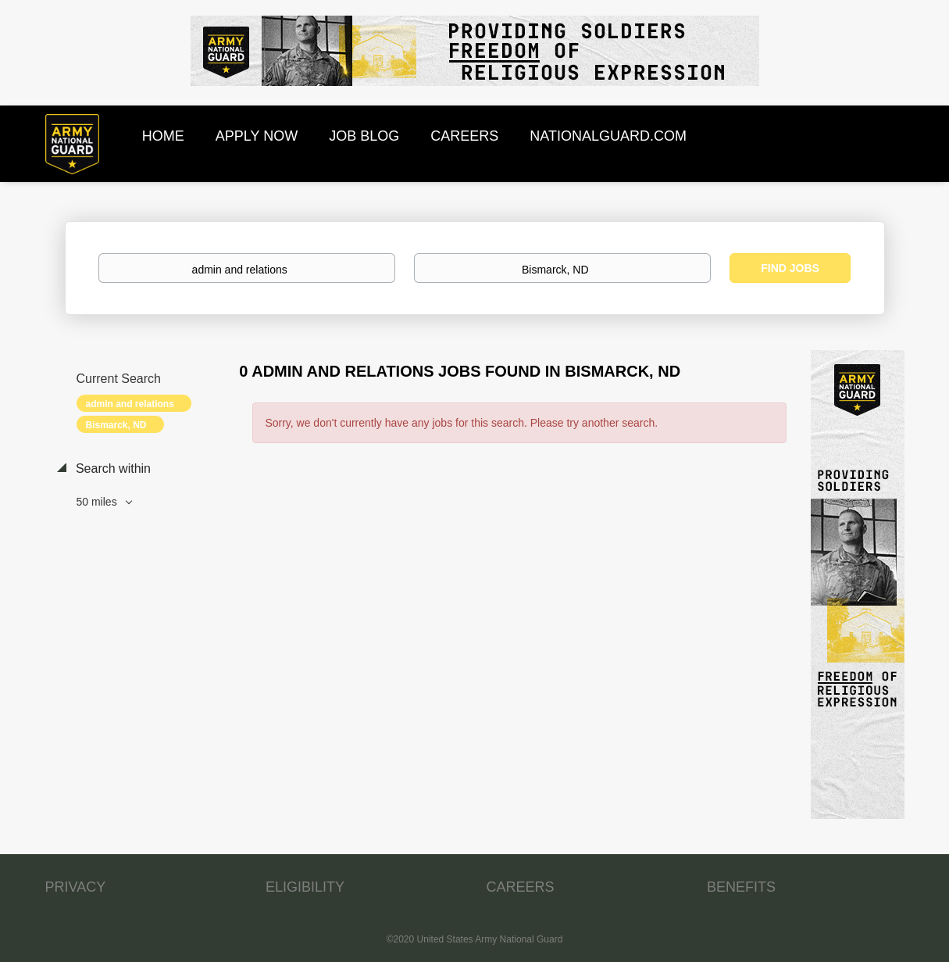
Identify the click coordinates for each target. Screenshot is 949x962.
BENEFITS (741, 887)
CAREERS (521, 887)
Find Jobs (790, 268)
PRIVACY (75, 887)
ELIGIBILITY (305, 887)
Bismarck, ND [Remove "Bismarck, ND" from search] (116, 425)
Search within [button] (112, 468)
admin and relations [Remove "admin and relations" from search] (130, 404)
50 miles (98, 501)
